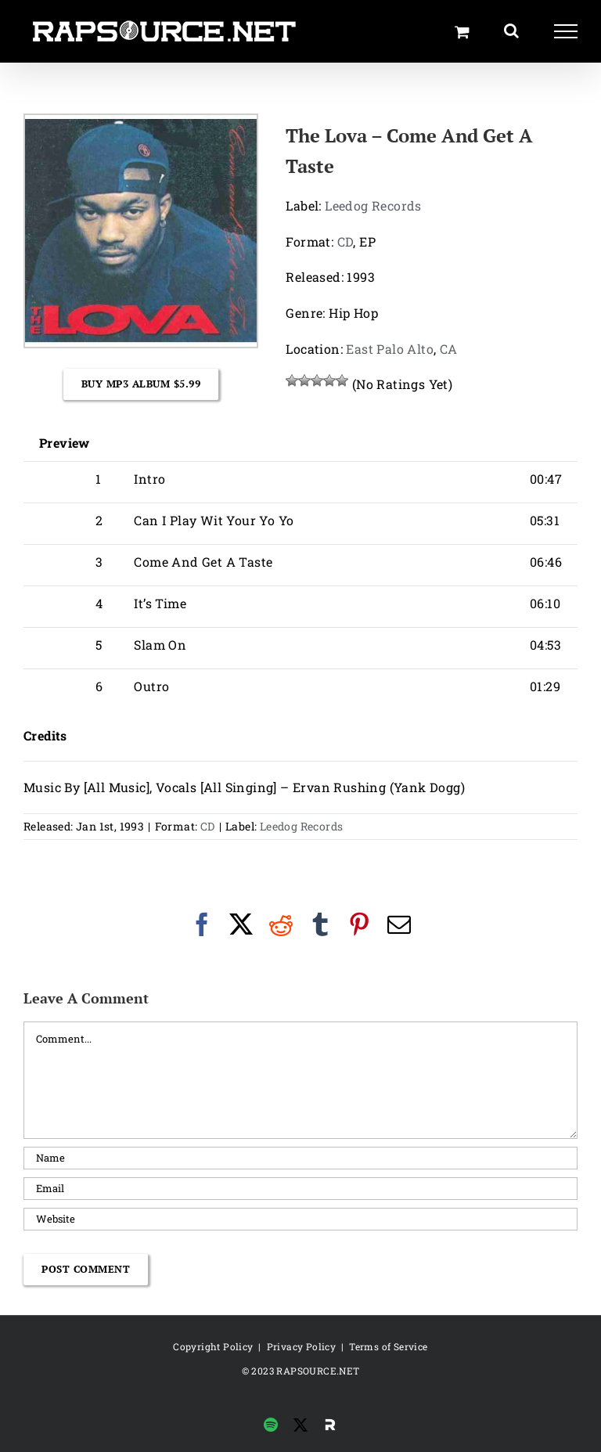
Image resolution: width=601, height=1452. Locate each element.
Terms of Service (388, 1346)
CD (345, 241)
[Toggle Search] (511, 30)
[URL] (300, 1219)
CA (449, 348)
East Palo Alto (390, 348)
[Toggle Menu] (566, 31)
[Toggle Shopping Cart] (462, 31)
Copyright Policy (213, 1346)
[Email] (300, 1188)
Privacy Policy (301, 1346)
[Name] (300, 1158)
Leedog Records (373, 205)
